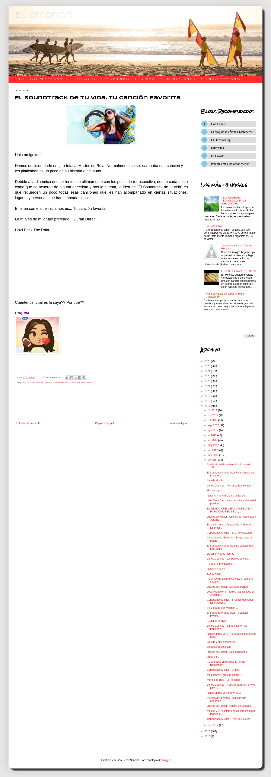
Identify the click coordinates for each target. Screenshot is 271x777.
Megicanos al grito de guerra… (224, 674)
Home (18, 79)
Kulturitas (217, 148)
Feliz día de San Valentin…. (223, 607)
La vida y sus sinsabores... (222, 641)
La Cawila (217, 156)
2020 (208, 391)
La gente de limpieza (219, 646)
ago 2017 (213, 430)
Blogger (166, 760)
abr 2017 (213, 450)
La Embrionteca (46, 79)
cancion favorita (44, 382)
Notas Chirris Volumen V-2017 (224, 692)
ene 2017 (213, 725)
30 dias (31, 382)
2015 (208, 736)
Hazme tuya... (215, 490)
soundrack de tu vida (80, 382)
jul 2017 (212, 435)
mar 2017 (213, 455)
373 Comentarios (51, 377)
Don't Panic (218, 124)
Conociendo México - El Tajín (223, 669)
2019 (208, 395)
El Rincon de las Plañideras (165, 79)
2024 (208, 371)
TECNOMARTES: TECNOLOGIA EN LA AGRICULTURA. (233, 200)
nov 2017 (213, 415)
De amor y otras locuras (220, 553)
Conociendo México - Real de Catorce (228, 719)
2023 (208, 376)
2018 (208, 401)
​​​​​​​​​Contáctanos (115, 79)
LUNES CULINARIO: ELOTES (238, 271)
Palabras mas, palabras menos (230, 163)
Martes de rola (61, 382)
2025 (208, 366)
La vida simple (215, 480)
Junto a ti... (213, 656)
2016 (208, 731)
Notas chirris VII (216, 568)
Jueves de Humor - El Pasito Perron (227, 586)
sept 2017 (214, 425)
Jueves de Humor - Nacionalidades (227, 651)
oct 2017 (213, 420)
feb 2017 (213, 460)
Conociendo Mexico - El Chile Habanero (229, 532)
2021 (208, 386)
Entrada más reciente (28, 423)
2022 (208, 381)
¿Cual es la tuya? (217, 620)
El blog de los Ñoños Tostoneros (232, 132)
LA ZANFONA (214, 226)
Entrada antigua (178, 423)
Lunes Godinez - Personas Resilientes (229, 485)
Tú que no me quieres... (220, 563)
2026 (208, 361)
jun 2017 (213, 440)
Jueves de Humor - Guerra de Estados (229, 705)
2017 (208, 405)
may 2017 (214, 445)
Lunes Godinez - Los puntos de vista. (228, 558)
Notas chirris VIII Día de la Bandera (227, 495)
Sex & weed (214, 573)
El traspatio (82, 79)
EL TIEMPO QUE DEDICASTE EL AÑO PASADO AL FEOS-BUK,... (229, 510)
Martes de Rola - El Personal (223, 679)
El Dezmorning (221, 140)
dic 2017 (213, 410)
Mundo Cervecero (220, 79)
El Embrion (43, 15)
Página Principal (104, 423)
